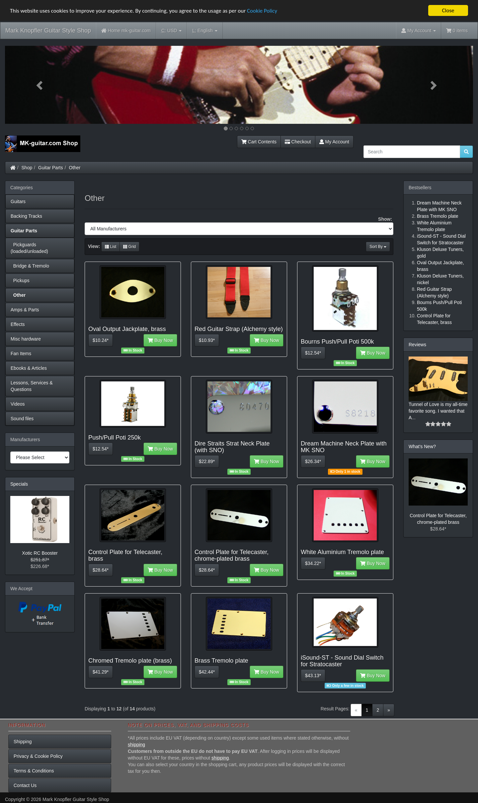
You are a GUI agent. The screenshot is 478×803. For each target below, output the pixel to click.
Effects (18, 324)
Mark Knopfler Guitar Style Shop (48, 30)
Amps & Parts (25, 309)
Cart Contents (259, 141)
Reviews (417, 344)
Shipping (23, 741)
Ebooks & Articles (29, 368)
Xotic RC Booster (39, 553)
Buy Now (160, 340)
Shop (27, 167)
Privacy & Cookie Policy (38, 756)
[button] (40, 85)
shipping (136, 744)
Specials (19, 484)
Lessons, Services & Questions (32, 386)
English (204, 31)
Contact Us (25, 785)
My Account (334, 141)
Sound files (22, 418)
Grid (129, 246)
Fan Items (21, 353)
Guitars (18, 201)
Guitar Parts (50, 167)
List (110, 246)
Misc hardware (26, 339)
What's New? (422, 446)
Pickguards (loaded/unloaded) (29, 248)
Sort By (377, 246)
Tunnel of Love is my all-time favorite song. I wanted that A (438, 411)
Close (448, 10)
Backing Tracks (26, 216)
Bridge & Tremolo (30, 266)
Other (75, 167)
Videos (18, 404)
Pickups (20, 280)
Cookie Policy (262, 10)
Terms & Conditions (34, 770)
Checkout (298, 141)
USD (171, 31)
